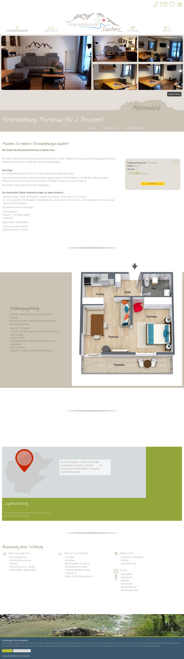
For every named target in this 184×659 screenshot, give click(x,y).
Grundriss (110, 124)
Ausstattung (134, 124)
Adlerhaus (51, 27)
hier (96, 461)
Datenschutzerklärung (11, 655)
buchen (152, 180)
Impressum (25, 655)
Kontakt (167, 27)
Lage (92, 124)
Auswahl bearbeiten (22, 650)
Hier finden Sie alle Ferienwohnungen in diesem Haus (28, 146)
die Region (133, 27)
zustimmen (7, 650)
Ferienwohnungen (17, 27)
